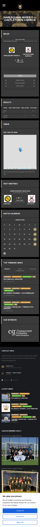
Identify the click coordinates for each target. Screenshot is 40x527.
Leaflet (9, 168)
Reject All (20, 522)
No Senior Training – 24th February (19, 293)
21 (35, 239)
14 (35, 234)
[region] (20, 510)
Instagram (15, 380)
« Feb (5, 253)
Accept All (20, 511)
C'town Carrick (5, 116)
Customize (20, 516)
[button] (20, 150)
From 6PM (8, 374)
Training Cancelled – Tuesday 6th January (18, 307)
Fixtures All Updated (13, 279)
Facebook (5, 380)
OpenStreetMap (24, 168)
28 (35, 244)
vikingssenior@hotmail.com (14, 367)
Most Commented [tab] (20, 270)
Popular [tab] (33, 269)
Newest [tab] (7, 269)
